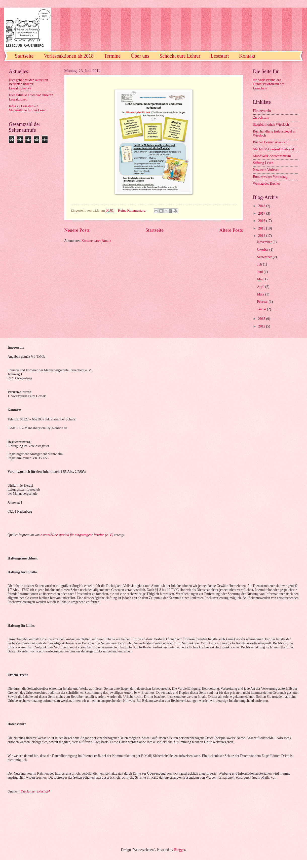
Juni (260, 272)
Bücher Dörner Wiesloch (270, 142)
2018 (262, 206)
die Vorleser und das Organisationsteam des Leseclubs (268, 84)
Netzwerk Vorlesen (266, 170)
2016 (262, 221)
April (261, 287)
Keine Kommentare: (132, 210)
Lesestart (220, 56)
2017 (262, 213)
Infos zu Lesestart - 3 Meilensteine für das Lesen (27, 108)
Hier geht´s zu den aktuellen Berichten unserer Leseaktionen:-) (28, 84)
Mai (260, 279)
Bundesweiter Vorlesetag (270, 177)
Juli (260, 264)
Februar (263, 302)
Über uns (140, 56)
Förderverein (262, 111)
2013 (262, 319)
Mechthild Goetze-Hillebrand (273, 149)
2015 (262, 228)
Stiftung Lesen (263, 163)
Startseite (24, 56)
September (265, 257)
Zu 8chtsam (261, 117)
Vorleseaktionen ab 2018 (68, 56)
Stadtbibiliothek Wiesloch (271, 124)
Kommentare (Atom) (96, 241)
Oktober (263, 249)
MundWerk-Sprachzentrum (272, 156)
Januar (262, 309)
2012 (262, 326)
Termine (112, 56)
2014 (262, 236)
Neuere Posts (77, 230)
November (265, 242)
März (261, 294)
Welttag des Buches (266, 183)
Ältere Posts (231, 230)
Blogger (179, 850)
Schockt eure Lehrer (180, 56)
